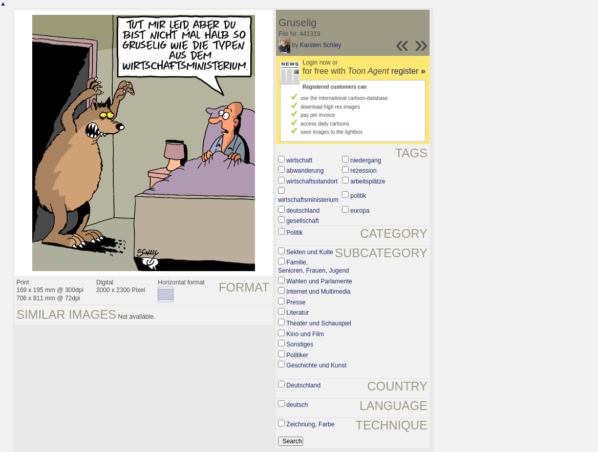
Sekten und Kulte (309, 252)
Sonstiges (299, 344)
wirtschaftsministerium (308, 199)
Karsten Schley (320, 45)
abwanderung (305, 170)
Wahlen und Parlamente (319, 281)
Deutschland (303, 385)
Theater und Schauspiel (318, 323)
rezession (363, 170)
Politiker (297, 355)
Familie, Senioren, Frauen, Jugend (313, 266)
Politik (294, 232)
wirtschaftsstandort (311, 181)
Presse (295, 302)
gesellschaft (302, 220)
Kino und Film (305, 334)
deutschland (302, 210)
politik (358, 195)
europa (359, 210)
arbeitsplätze (367, 181)
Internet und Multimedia (318, 291)
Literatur (297, 312)
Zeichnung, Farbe (310, 424)
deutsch (297, 404)
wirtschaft (299, 160)
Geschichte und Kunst (316, 365)
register (408, 71)
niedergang (365, 160)
